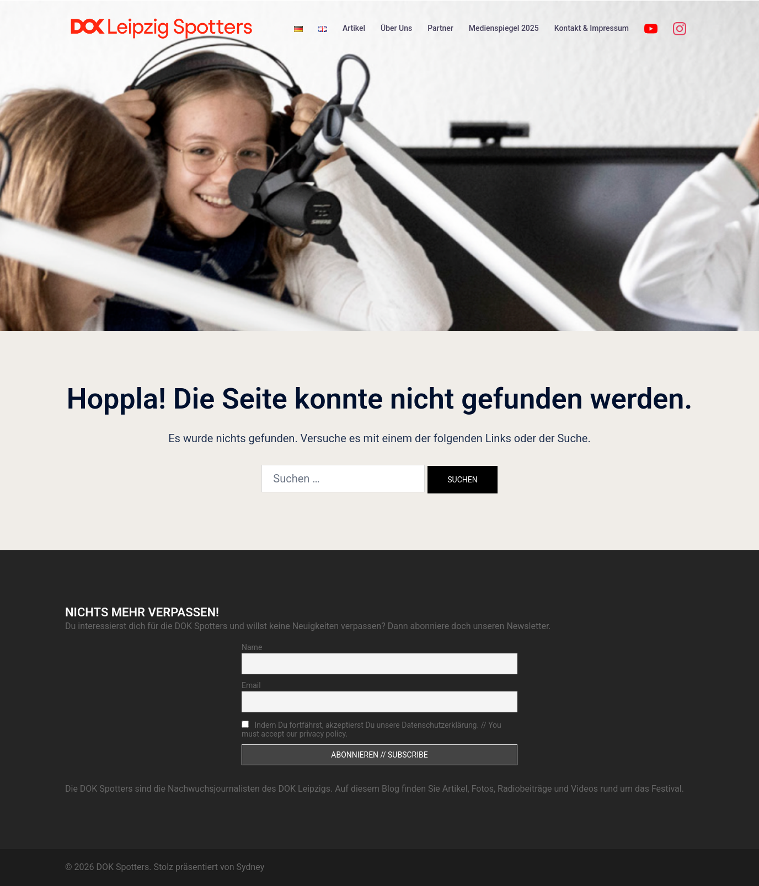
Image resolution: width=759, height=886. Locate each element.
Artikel (354, 28)
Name (252, 647)
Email (251, 685)
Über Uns (396, 28)
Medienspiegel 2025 (504, 28)
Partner (440, 28)
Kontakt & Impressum (591, 28)
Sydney (250, 867)
